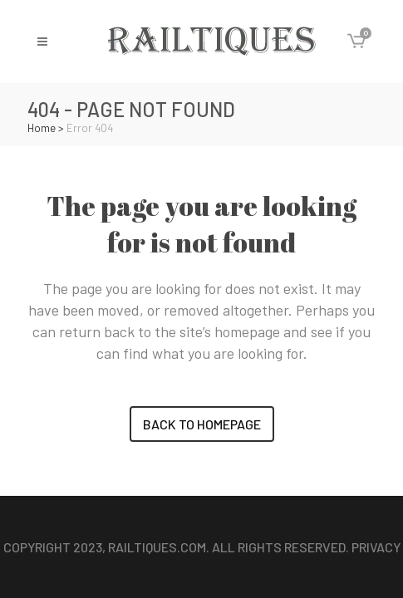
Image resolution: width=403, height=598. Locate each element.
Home (41, 128)
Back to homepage (202, 424)
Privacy (376, 547)
